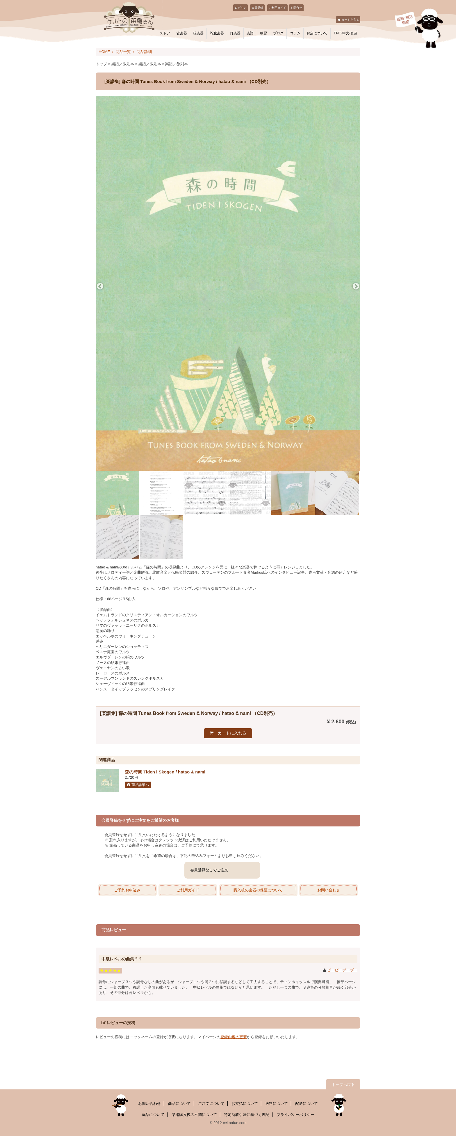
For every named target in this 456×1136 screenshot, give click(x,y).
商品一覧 (123, 52)
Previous (100, 286)
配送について (306, 1103)
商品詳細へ (140, 785)
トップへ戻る (343, 1084)
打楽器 (235, 33)
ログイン (240, 7)
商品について (179, 1103)
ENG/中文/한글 (345, 33)
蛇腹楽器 (217, 33)
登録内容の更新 (233, 1037)
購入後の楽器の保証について (258, 890)
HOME (104, 52)
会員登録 (257, 7)
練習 (263, 33)
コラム (295, 33)
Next (356, 286)
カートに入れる (232, 733)
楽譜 (250, 33)
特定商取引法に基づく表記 (246, 1114)
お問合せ (296, 7)
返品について (153, 1114)
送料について (276, 1103)
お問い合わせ (328, 890)
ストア (165, 33)
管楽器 (182, 33)
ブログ (278, 33)
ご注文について (211, 1103)
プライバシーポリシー (295, 1114)
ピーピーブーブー (342, 970)
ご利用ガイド (277, 7)
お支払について (244, 1103)
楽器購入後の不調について (194, 1114)
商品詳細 (144, 52)
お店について (317, 33)
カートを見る (350, 19)
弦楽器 (198, 33)
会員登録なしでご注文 (209, 870)
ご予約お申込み (127, 890)
